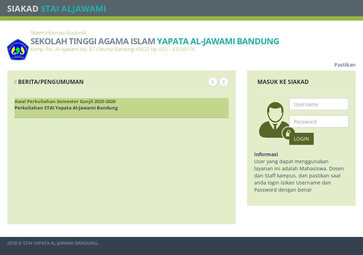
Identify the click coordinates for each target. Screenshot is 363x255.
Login (301, 138)
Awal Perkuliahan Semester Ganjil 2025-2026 (65, 101)
